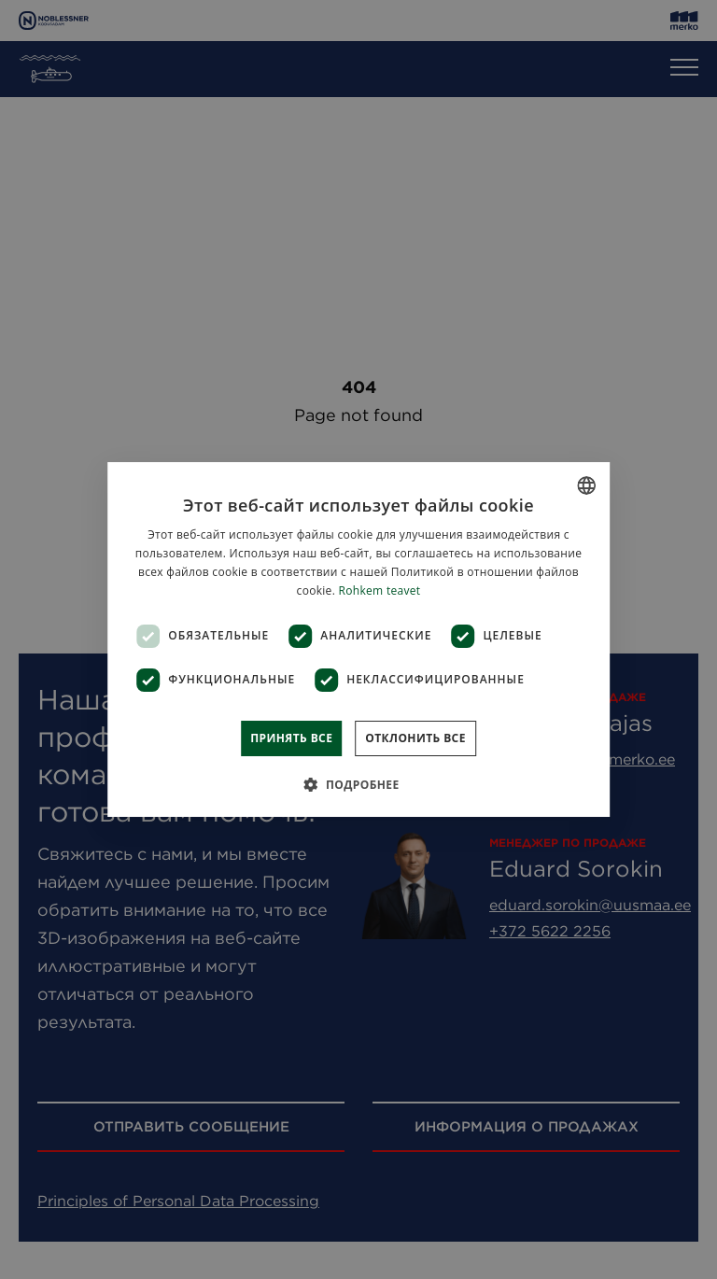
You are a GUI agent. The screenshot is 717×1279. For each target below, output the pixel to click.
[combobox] (586, 485)
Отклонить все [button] (415, 738)
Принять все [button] (291, 738)
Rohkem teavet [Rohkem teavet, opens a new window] (380, 590)
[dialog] (358, 639)
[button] (358, 784)
